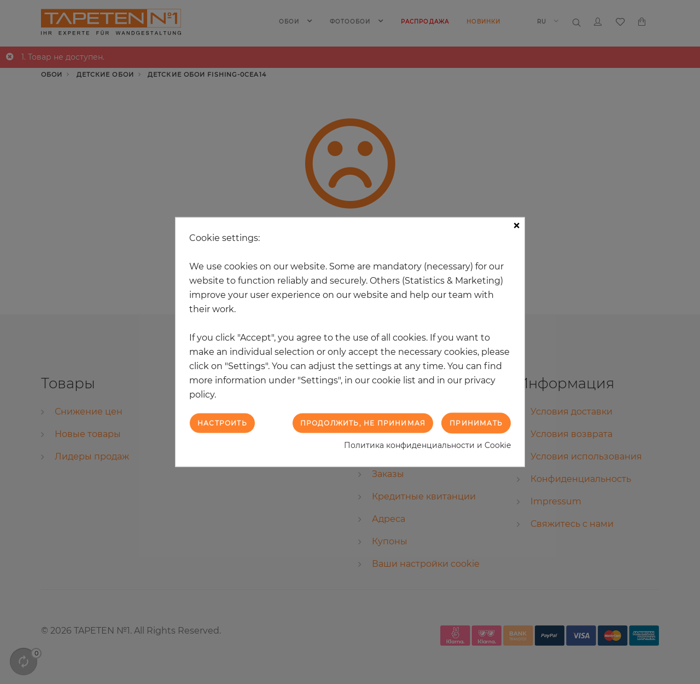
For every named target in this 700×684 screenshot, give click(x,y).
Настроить (222, 422)
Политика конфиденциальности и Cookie (427, 445)
